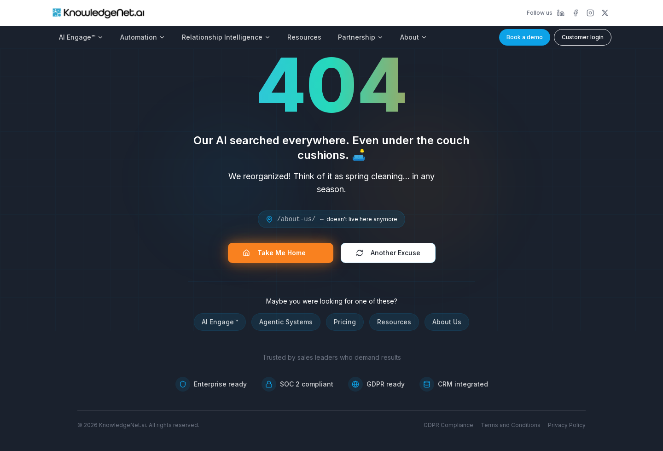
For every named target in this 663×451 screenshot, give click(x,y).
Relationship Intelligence (226, 37)
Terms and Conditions (511, 425)
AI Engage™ (81, 37)
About (413, 37)
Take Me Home (279, 253)
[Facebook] (575, 12)
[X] (605, 12)
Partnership (361, 37)
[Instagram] (590, 12)
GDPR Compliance (448, 425)
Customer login (583, 37)
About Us (446, 322)
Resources (304, 37)
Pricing (345, 322)
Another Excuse (388, 253)
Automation (142, 37)
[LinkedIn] (560, 12)
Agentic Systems (286, 322)
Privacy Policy (567, 425)
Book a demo (524, 37)
